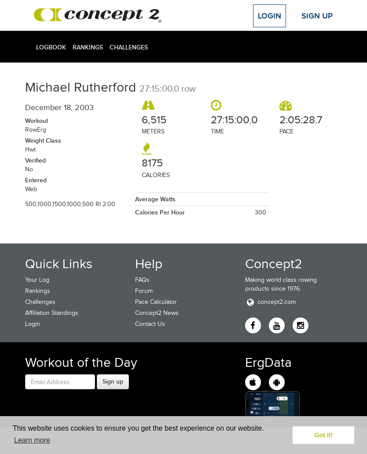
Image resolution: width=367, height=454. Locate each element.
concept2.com (270, 302)
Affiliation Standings (51, 313)
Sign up (113, 381)
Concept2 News (157, 313)
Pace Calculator (156, 302)
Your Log (37, 280)
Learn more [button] (32, 440)
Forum (144, 291)
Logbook (51, 47)
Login (269, 15)
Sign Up (317, 15)
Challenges (129, 47)
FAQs (142, 280)
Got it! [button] (323, 435)
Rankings (88, 47)
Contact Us (150, 324)
